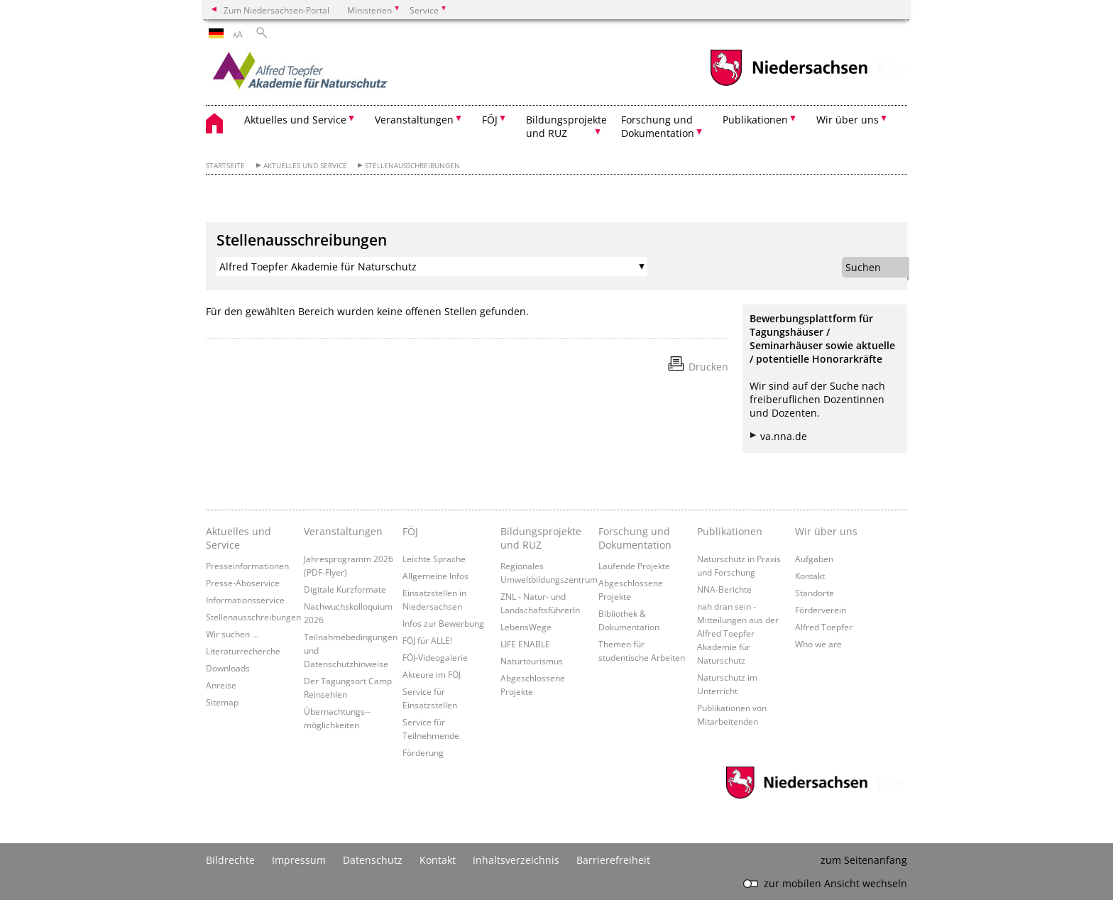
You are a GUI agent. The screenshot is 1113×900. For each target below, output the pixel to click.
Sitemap (222, 702)
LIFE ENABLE (525, 643)
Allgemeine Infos (435, 575)
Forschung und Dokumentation (634, 538)
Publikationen (729, 531)
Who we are (818, 643)
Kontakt (810, 575)
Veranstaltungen (343, 531)
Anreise (221, 685)
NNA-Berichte (724, 589)
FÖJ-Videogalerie (435, 657)
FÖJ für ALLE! (427, 640)
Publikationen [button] (755, 119)
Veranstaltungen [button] (414, 119)
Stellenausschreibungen (412, 165)
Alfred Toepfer (823, 626)
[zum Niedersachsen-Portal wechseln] (788, 84)
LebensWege (526, 626)
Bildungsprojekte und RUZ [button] (566, 126)
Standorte (814, 592)
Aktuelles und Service (305, 165)
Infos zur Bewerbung (443, 623)
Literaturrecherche (243, 651)
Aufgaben (814, 558)
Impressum (299, 860)
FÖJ (410, 531)
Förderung (423, 752)
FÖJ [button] (490, 119)
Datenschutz (372, 860)
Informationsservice (245, 599)
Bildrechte (230, 860)
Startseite (225, 165)
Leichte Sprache (434, 558)
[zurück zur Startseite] (330, 74)
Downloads (228, 668)
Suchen (863, 267)
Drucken (708, 366)
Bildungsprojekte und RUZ (540, 538)
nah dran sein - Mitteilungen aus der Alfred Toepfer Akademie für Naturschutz (738, 633)
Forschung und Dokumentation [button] (657, 126)
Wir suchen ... (232, 634)
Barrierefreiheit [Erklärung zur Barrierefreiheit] (613, 860)
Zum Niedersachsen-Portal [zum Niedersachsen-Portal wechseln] (276, 10)
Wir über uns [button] (847, 119)
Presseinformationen (247, 565)
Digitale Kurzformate (345, 589)
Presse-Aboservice (243, 582)
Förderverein (820, 609)
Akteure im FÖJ (431, 674)
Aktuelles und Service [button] (295, 119)
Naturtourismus (531, 660)
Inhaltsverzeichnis (516, 860)
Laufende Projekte (634, 565)
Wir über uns (826, 531)
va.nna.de (783, 436)
